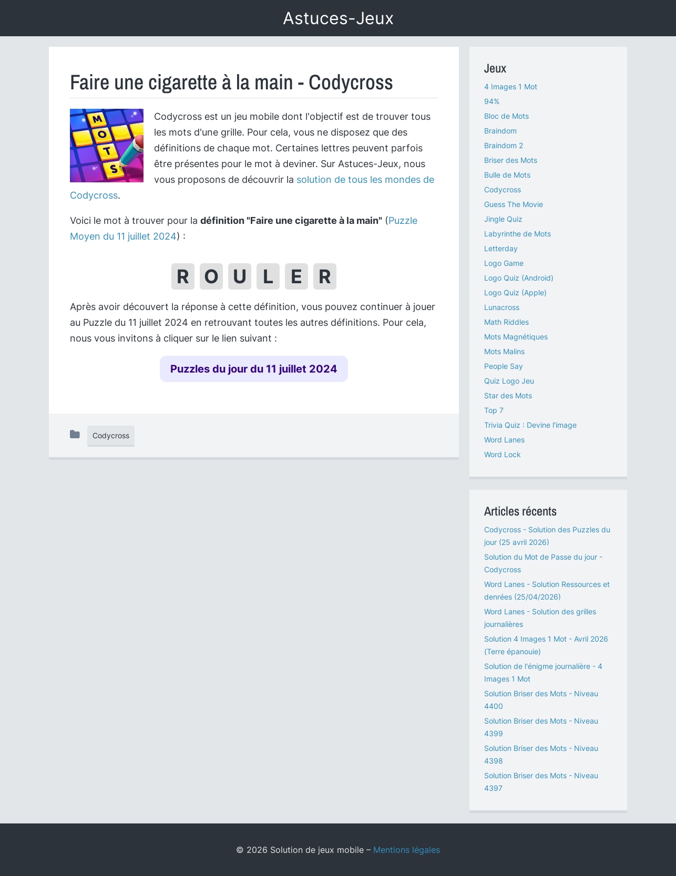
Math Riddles (506, 321)
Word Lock (502, 454)
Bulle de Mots (507, 174)
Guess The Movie (513, 204)
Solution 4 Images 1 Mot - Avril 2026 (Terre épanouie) (546, 645)
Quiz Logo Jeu (509, 380)
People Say (503, 366)
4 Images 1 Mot (510, 86)
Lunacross (501, 307)
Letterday (501, 248)
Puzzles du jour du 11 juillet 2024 (253, 369)
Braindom (500, 130)
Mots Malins (504, 351)
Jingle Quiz (503, 218)
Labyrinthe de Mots (517, 233)
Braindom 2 (503, 145)
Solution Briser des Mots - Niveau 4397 (541, 781)
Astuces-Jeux (338, 18)
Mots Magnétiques (516, 336)
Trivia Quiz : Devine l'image (530, 424)
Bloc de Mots (506, 115)
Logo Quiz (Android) (519, 277)
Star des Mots (508, 395)
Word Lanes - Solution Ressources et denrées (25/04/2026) (547, 590)
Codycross (111, 435)
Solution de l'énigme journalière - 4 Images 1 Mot (543, 672)
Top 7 (494, 410)
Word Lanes (504, 439)
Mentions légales (406, 849)
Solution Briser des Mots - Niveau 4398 (541, 754)
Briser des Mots (510, 160)
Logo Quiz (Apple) (515, 292)
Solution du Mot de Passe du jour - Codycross (543, 563)
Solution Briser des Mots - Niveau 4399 (541, 727)
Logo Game (504, 263)
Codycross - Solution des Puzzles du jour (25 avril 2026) (547, 536)
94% (491, 101)
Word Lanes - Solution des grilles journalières (540, 617)
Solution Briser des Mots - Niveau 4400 (541, 699)
